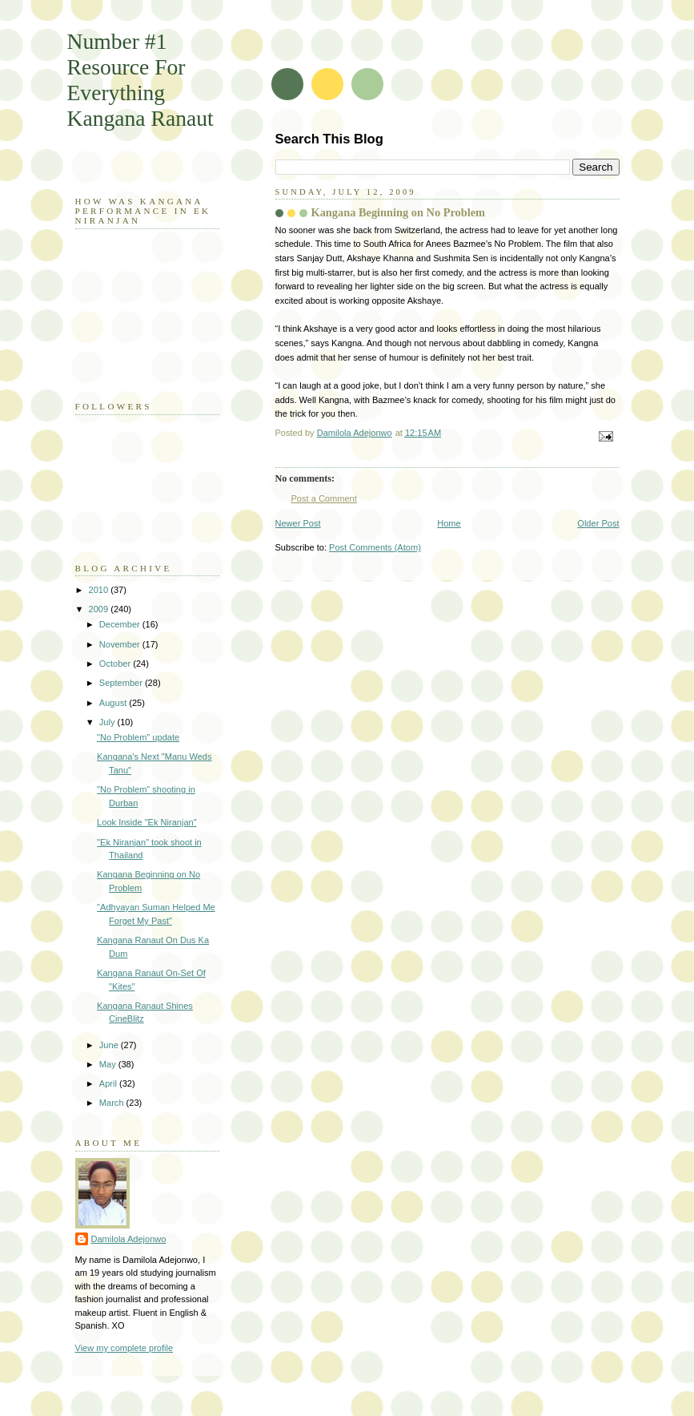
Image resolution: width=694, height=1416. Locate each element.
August (114, 703)
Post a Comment (324, 498)
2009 (100, 609)
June (110, 1045)
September (122, 683)
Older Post (598, 523)
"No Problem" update (138, 737)
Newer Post (298, 523)
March (112, 1102)
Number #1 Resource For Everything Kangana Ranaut (140, 80)
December (120, 624)
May (108, 1064)
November (120, 644)
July (108, 722)
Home (448, 523)
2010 (100, 590)
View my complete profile (124, 1348)
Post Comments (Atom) (375, 547)
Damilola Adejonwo (128, 1239)
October (116, 663)
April (109, 1083)
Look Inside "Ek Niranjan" (147, 822)
